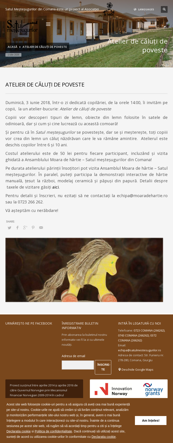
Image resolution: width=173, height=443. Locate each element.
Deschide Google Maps (135, 369)
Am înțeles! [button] (150, 420)
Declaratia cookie (19, 431)
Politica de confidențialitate (53, 431)
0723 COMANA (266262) (149, 330)
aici (55, 187)
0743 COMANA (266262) (133, 335)
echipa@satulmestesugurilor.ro (139, 350)
